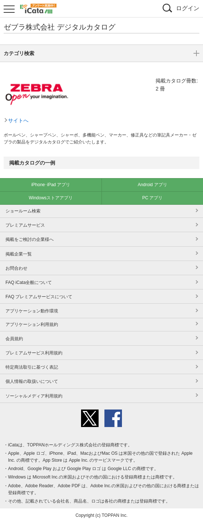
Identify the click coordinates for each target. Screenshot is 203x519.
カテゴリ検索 (101, 129)
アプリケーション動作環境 (31, 307)
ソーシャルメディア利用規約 (33, 392)
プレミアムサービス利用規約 (33, 349)
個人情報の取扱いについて (31, 377)
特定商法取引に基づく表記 (31, 363)
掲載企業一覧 (18, 250)
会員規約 (14, 335)
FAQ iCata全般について (28, 278)
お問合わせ (16, 264)
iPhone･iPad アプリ (50, 181)
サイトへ (18, 84)
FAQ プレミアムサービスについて (38, 293)
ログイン (187, 8)
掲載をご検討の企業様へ (29, 235)
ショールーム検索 (23, 207)
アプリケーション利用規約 (31, 320)
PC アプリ (152, 194)
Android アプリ (152, 181)
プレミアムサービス (25, 221)
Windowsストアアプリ (51, 194)
